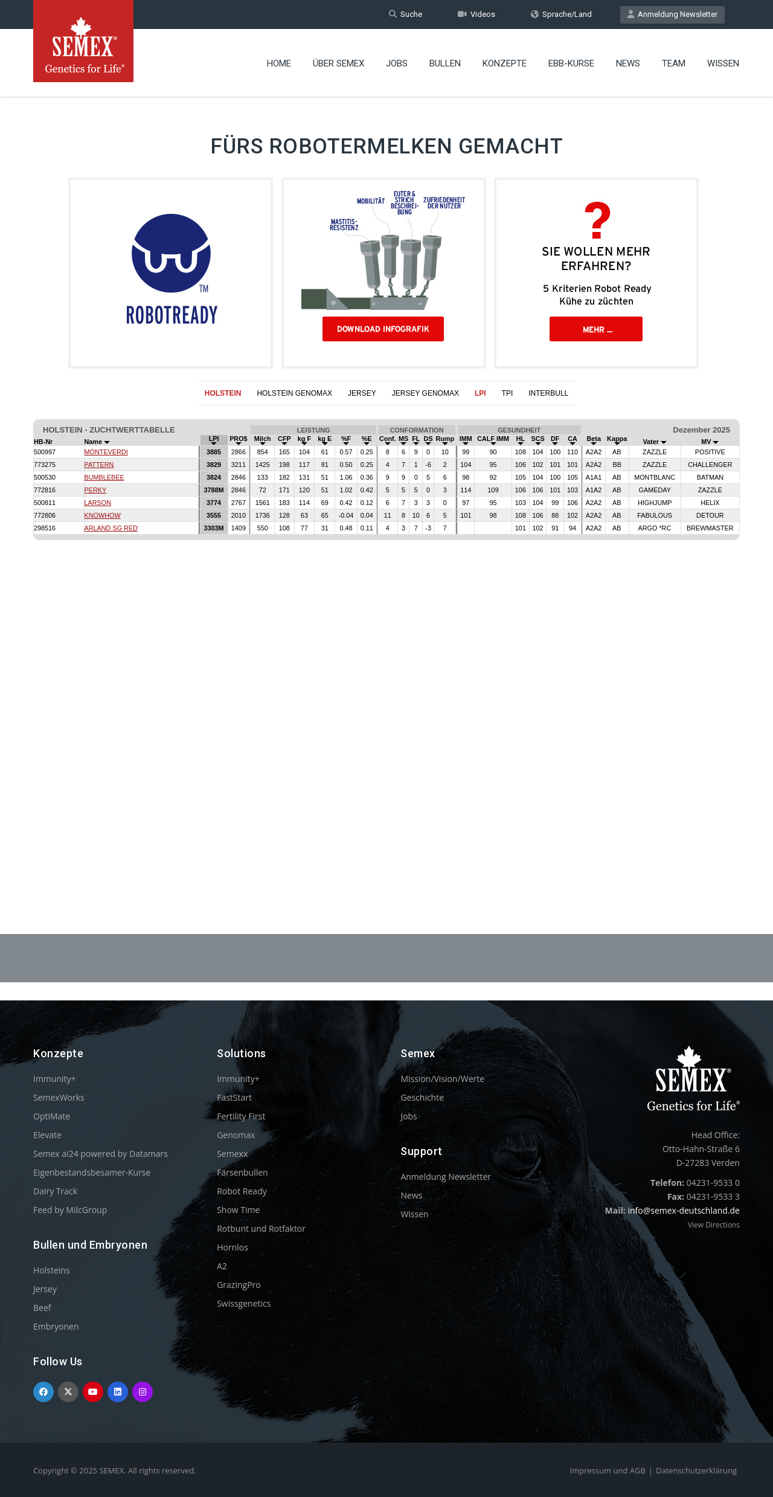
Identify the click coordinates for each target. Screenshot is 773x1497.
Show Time (238, 1209)
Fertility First (241, 1116)
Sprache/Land (561, 14)
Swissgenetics (244, 1303)
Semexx (232, 1153)
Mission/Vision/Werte (442, 1078)
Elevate (47, 1135)
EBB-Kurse (571, 63)
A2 (222, 1266)
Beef (42, 1307)
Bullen (445, 63)
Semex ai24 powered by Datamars (100, 1153)
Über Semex (338, 63)
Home (279, 63)
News (628, 63)
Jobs (397, 63)
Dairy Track (55, 1191)
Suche (405, 14)
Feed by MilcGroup (70, 1209)
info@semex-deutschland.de (683, 1210)
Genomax (236, 1135)
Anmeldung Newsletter (672, 14)
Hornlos (232, 1247)
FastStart (234, 1097)
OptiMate (51, 1116)
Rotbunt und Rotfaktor (261, 1228)
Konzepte (505, 63)
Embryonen (56, 1326)
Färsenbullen (242, 1172)
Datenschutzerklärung (696, 1470)
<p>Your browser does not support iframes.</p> (386, 640)
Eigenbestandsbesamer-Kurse (91, 1172)
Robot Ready (242, 1191)
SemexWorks (59, 1097)
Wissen (723, 63)
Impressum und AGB (608, 1470)
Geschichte (422, 1097)
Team (673, 63)
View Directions (714, 1225)
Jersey (45, 1289)
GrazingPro (239, 1284)
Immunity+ (54, 1078)
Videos (476, 14)
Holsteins (51, 1270)
